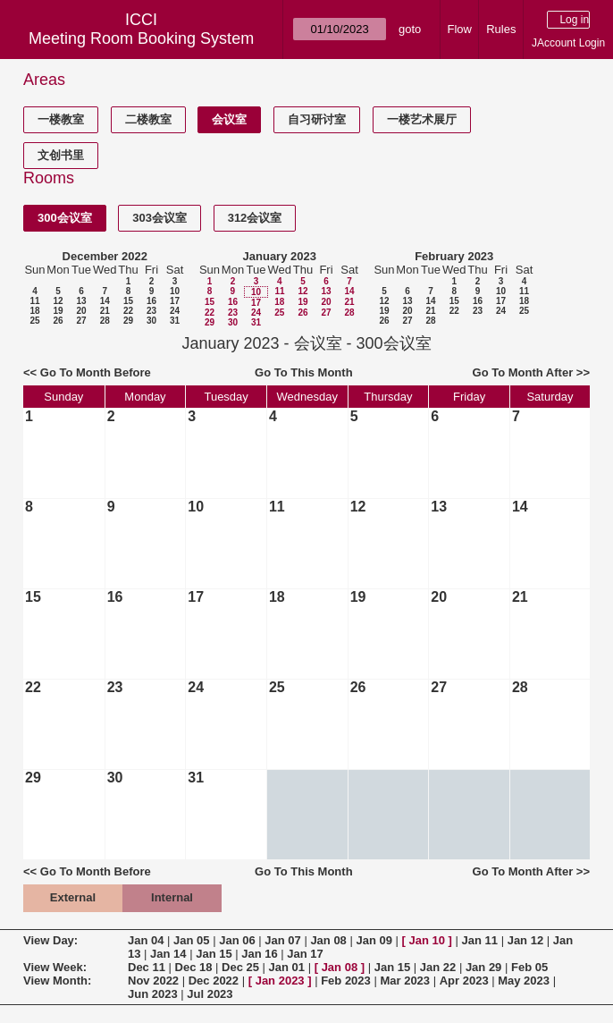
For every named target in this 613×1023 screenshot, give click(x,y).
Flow (460, 29)
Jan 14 (168, 953)
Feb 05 (529, 967)
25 (34, 321)
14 (105, 301)
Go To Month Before (95, 372)
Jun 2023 (153, 994)
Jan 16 (259, 953)
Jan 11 (480, 940)
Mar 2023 (405, 980)
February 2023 (454, 256)
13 (81, 301)
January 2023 (279, 256)
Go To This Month (304, 372)
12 (58, 301)
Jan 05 (191, 940)
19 (58, 311)
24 (175, 311)
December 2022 (105, 256)
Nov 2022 (153, 980)
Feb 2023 (346, 980)
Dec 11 (146, 967)
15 (128, 301)
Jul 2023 (209, 994)
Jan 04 (146, 940)
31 (175, 321)
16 (151, 301)
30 (151, 321)
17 (175, 301)
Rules (501, 29)
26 (58, 321)
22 (128, 311)
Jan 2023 (280, 980)
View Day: (50, 940)
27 (81, 321)
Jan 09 (373, 940)
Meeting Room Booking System (141, 38)
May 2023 (524, 980)
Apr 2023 (464, 980)
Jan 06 (237, 940)
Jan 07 (282, 940)
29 (128, 321)
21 (105, 311)
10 (175, 291)
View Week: (55, 967)
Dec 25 (240, 967)
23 (151, 311)
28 (105, 321)
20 (81, 311)
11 (34, 301)
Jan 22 (438, 967)
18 (34, 311)
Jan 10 (427, 940)
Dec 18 (194, 967)
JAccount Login (568, 43)
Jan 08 (328, 940)
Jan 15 (213, 953)
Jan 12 (525, 940)
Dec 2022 (214, 980)
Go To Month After (523, 372)
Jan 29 (483, 967)
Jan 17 (305, 953)
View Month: (57, 980)
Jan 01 (287, 967)
